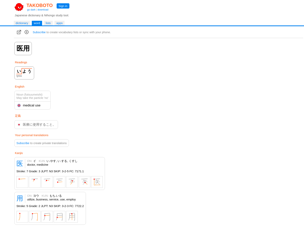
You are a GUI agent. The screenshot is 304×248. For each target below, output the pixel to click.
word (37, 23)
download (43, 9)
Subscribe (39, 32)
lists (48, 23)
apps (59, 23)
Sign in (63, 6)
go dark (31, 9)
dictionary (22, 23)
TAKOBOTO (40, 5)
